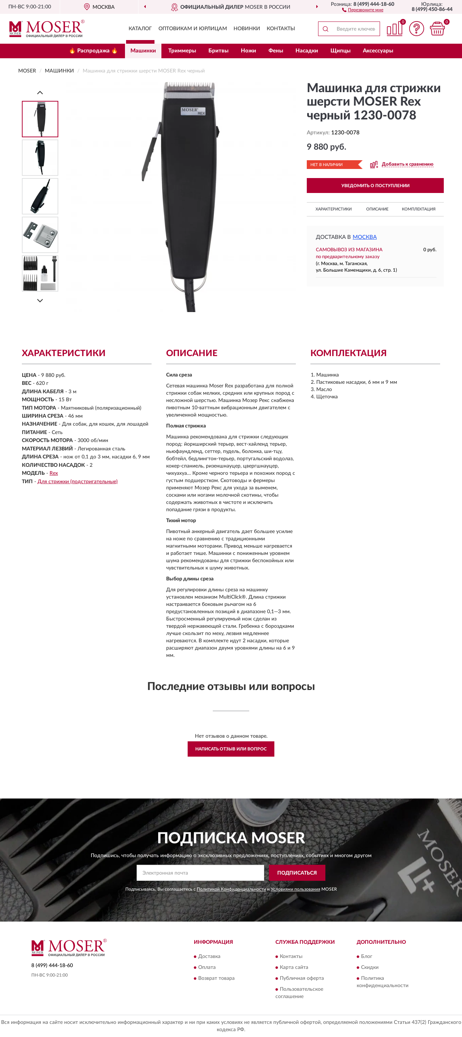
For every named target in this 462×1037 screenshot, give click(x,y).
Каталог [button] (140, 28)
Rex (54, 473)
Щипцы (340, 51)
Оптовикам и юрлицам (192, 28)
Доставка (209, 956)
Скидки (370, 967)
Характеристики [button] (334, 209)
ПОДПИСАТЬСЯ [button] (297, 873)
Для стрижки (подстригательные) (78, 481)
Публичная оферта (302, 978)
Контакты (281, 28)
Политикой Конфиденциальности (231, 889)
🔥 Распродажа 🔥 (93, 51)
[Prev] (40, 92)
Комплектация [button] (418, 209)
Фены (276, 51)
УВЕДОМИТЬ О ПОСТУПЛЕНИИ (375, 186)
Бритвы (218, 51)
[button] (362, 9)
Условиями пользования (295, 889)
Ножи (248, 51)
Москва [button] (365, 237)
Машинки (143, 51)
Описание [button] (377, 209)
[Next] (40, 300)
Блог (366, 956)
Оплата (207, 967)
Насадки (306, 51)
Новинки (247, 28)
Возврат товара (216, 978)
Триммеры (182, 51)
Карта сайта (294, 967)
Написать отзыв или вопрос (231, 749)
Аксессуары (378, 51)
